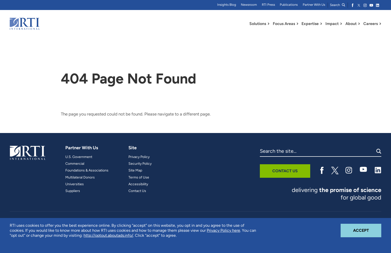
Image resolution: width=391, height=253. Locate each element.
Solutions (257, 23)
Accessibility (138, 184)
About (351, 23)
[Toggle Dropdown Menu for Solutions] (269, 23)
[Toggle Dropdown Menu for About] (359, 23)
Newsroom (249, 4)
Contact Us (137, 191)
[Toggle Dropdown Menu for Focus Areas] (297, 23)
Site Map (135, 170)
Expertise (310, 23)
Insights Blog (226, 4)
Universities (74, 184)
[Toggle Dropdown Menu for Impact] (341, 23)
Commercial (74, 164)
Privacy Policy (139, 157)
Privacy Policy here (223, 230)
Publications (289, 4)
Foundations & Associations (86, 170)
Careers (370, 23)
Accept (367, 228)
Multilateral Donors (80, 177)
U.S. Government (78, 157)
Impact (332, 23)
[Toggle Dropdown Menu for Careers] (380, 23)
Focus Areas (284, 23)
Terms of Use (138, 177)
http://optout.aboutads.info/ (108, 235)
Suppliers (72, 191)
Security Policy (140, 164)
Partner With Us (314, 4)
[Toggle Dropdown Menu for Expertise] (321, 23)
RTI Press (268, 4)
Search (337, 5)
